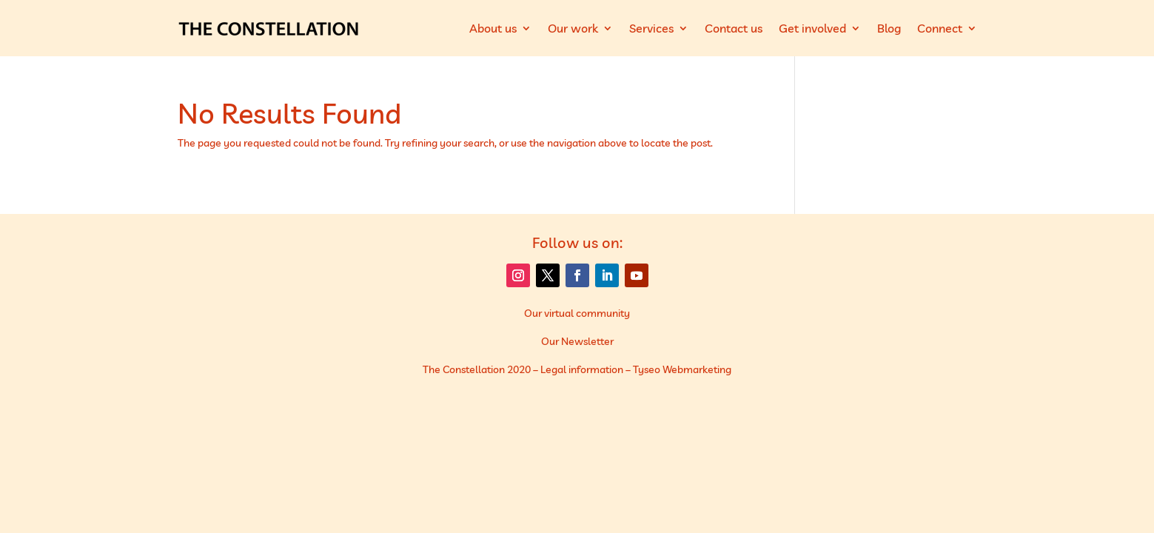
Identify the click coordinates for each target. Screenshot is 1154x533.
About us (493, 28)
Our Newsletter (577, 341)
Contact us (733, 28)
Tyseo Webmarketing (682, 369)
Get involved (812, 28)
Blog (889, 28)
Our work (573, 28)
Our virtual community (577, 313)
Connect (939, 28)
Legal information (581, 369)
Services (651, 28)
